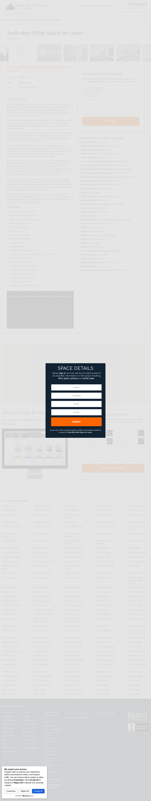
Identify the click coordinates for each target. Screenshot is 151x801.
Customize (11, 791)
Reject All (25, 791)
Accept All (38, 791)
